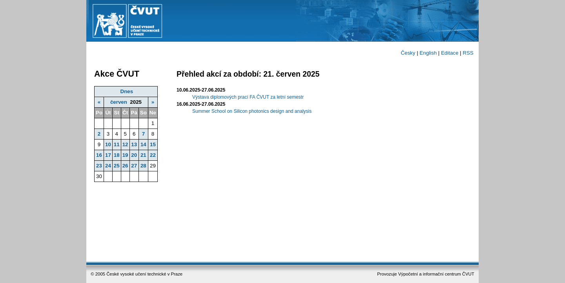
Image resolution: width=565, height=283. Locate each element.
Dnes (126, 91)
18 (117, 155)
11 (117, 144)
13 (134, 144)
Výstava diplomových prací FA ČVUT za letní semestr (248, 97)
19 (125, 155)
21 (143, 155)
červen (118, 102)
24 (108, 166)
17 (108, 155)
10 (108, 144)
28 (143, 166)
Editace (449, 53)
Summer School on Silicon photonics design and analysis (252, 111)
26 (125, 166)
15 (153, 144)
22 (153, 155)
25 (117, 166)
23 (99, 166)
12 (125, 144)
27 (134, 166)
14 (143, 144)
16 (99, 155)
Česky (408, 53)
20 (134, 155)
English (428, 53)
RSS (468, 53)
